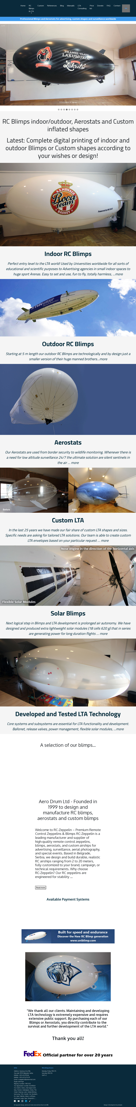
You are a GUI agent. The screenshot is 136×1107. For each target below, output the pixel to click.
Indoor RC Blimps (68, 254)
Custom (40, 5)
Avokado (120, 1105)
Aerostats (68, 442)
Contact (117, 5)
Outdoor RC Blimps (68, 344)
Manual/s (70, 5)
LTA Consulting (82, 7)
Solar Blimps (68, 613)
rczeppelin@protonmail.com (26, 1079)
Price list (92, 7)
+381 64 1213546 (24, 1075)
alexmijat (21, 1081)
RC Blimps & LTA (32, 8)
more (119, 274)
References (52, 5)
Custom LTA (68, 520)
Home (22, 5)
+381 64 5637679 (24, 1077)
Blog (62, 5)
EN (126, 8)
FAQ (108, 5)
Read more (40, 887)
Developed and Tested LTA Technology (68, 714)
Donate (100, 5)
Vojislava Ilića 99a (25, 1071)
